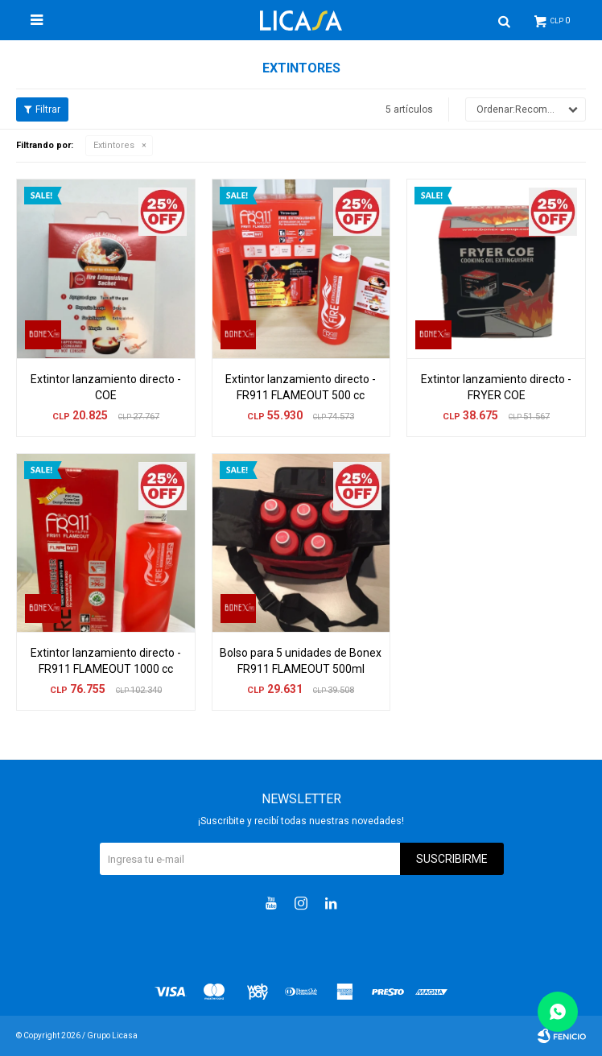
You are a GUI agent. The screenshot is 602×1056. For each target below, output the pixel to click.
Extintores (113, 145)
